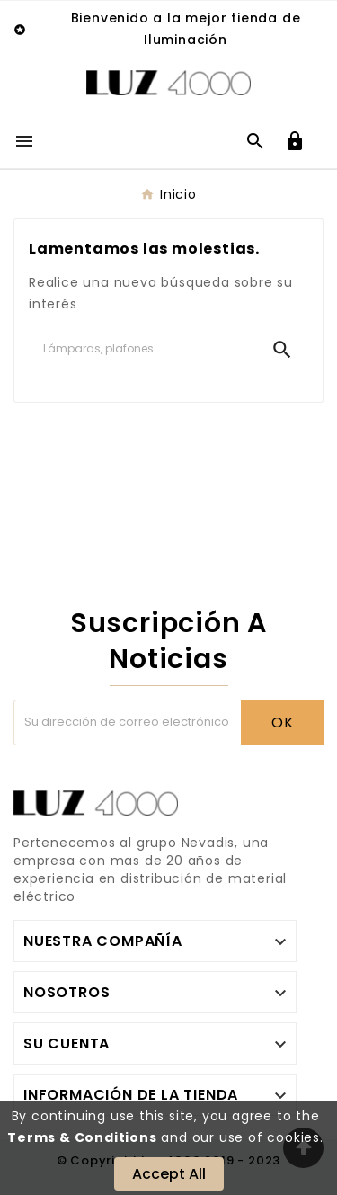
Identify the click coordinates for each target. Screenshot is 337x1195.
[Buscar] (142, 349)
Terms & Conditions (81, 1137)
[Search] (282, 349)
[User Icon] (295, 141)
